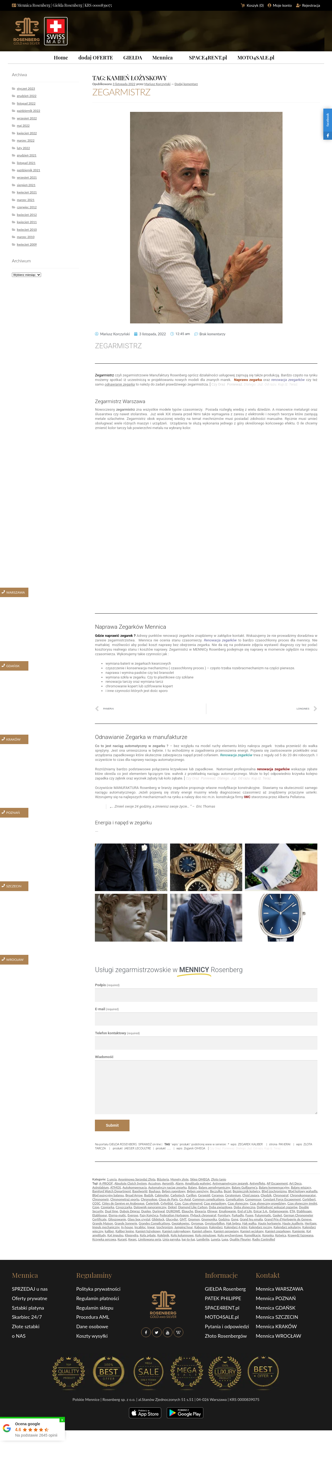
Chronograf (280, 1195)
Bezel (227, 1191)
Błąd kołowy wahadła (302, 1191)
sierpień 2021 (26, 185)
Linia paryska (171, 1239)
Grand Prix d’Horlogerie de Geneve (288, 1219)
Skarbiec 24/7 (27, 1317)
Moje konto (282, 5)
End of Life (245, 1211)
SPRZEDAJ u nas (30, 1289)
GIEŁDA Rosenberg (225, 1289)
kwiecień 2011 (27, 222)
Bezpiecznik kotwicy (246, 1191)
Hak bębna (233, 1223)
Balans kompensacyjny (274, 1187)
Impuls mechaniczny (105, 1227)
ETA (292, 1211)
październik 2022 (28, 110)
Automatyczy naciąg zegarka (167, 1187)
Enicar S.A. (261, 1211)
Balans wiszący (301, 1187)
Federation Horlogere (174, 1215)
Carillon (191, 1195)
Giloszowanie (117, 1219)
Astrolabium (100, 1187)
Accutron (154, 1183)
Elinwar (212, 1211)
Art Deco (295, 1183)
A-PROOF (106, 1183)
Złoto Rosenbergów (226, 1336)
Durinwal (158, 1211)
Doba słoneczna (244, 1207)
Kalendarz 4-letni (235, 1227)
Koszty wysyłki (92, 1336)
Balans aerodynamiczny (214, 1187)
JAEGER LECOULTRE (137, 1148)
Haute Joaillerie (292, 1223)
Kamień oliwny (202, 1231)
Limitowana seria (149, 1239)
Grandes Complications (154, 1223)
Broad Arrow (134, 1195)
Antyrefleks (257, 1183)
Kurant (122, 1239)
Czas (178, 1203)
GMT (183, 1219)
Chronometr (100, 1199)
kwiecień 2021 (27, 192)
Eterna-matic (117, 1215)
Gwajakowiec (180, 1223)
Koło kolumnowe (182, 1235)
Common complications (208, 1199)
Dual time (111, 1211)
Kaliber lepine (124, 1231)
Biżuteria (163, 1179)
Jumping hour (183, 1227)
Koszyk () (255, 5)
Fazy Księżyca (149, 1215)
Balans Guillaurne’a (244, 1187)
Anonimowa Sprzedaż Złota (136, 1179)
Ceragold (204, 1195)
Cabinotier (162, 1195)
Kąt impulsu (115, 1235)
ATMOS (115, 1187)
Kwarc (132, 1239)
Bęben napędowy (173, 1191)
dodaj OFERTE (95, 57)
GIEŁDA (132, 57)
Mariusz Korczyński (157, 84)
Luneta (215, 1239)
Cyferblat (167, 1203)
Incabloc (140, 1227)
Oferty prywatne (29, 1298)
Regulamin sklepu (94, 1308)
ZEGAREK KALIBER (250, 1144)
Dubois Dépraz (129, 1211)
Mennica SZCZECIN (277, 1317)
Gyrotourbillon (215, 1223)
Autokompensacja (134, 1187)
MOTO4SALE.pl (255, 57)
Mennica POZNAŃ (276, 1298)
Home (61, 57)
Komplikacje (252, 1235)
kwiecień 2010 (27, 229)
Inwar (151, 1227)
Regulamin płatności (97, 1298)
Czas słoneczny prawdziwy (268, 1203)
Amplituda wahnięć (198, 1183)
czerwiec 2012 (26, 207)
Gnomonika (209, 1219)
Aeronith (168, 1183)
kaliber (109, 1231)
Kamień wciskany (252, 1231)
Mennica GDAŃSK (276, 1308)
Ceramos (218, 1195)
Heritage (310, 1223)
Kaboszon (201, 1227)
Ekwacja (200, 1211)
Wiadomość (104, 1057)
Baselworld (139, 1191)
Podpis (107, 985)
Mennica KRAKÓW (276, 1326)
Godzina (224, 1219)
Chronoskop (149, 1199)
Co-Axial (185, 1199)
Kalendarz (216, 1227)
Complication (235, 1199)
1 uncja (112, 1179)
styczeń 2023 (26, 88)
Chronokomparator (303, 1195)
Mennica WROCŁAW (278, 1336)
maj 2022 (23, 125)
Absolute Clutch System (130, 1183)
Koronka (268, 1235)
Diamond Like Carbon (192, 1207)
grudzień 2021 (26, 155)
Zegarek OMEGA (194, 1148)
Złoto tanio (218, 1179)
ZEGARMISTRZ (121, 91)
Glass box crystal (139, 1219)
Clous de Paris (168, 1199)
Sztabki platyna (28, 1308)
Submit (112, 1125)
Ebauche (187, 1211)
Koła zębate (148, 1235)
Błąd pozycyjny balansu (108, 1195)
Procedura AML (92, 1317)
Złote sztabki (25, 1326)
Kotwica (280, 1235)
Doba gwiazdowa (220, 1207)
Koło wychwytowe (230, 1235)
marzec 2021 (25, 200)
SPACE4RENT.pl (208, 57)
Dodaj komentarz (186, 84)
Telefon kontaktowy (117, 1033)
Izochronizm (165, 1227)
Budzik (148, 1195)
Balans (192, 1187)
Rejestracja (311, 5)
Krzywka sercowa (104, 1239)
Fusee (249, 1215)
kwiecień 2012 (27, 214)
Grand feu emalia (251, 1219)
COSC (96, 1203)
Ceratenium (233, 1195)
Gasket (277, 1215)
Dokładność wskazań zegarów (277, 1207)
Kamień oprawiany (226, 1231)
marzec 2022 (25, 140)
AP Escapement (277, 1183)
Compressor (253, 1199)
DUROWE (173, 1211)
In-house (127, 1227)
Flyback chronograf (203, 1215)
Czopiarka (107, 1207)
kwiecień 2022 (27, 133)
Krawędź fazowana (300, 1235)
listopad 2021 (26, 163)
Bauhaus (154, 1191)
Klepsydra (131, 1235)
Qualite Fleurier (240, 1239)
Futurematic (263, 1215)
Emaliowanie (227, 1211)
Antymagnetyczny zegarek (230, 1183)
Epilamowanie (278, 1211)
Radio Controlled (263, 1239)
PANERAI (285, 1144)
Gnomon (194, 1219)
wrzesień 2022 (27, 118)
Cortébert (309, 1199)
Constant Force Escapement (282, 1199)
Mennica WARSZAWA (279, 1289)
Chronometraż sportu (124, 1199)
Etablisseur (99, 1215)
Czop (95, 1207)
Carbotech (178, 1195)
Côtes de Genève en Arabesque (123, 1203)
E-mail (107, 1009)
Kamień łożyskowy (148, 1231)
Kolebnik (163, 1235)
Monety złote (179, 1179)
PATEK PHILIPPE (223, 1298)
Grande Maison (102, 1223)
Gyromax (197, 1223)
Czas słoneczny (238, 1203)
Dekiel (172, 1207)
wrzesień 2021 (27, 177)
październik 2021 (28, 170)
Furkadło (238, 1215)
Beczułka (216, 1191)
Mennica (162, 57)
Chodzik (266, 1195)
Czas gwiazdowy (215, 1203)
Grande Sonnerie (125, 1223)
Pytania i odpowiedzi (227, 1326)
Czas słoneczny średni (302, 1203)
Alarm (179, 1183)
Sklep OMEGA (200, 1179)
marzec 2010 (25, 237)
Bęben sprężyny (198, 1191)
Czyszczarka (124, 1207)
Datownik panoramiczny (150, 1207)
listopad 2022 (26, 103)
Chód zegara (250, 1195)
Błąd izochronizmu (274, 1191)
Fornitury (224, 1215)
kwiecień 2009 (27, 244)
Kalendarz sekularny (287, 1227)
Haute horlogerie (269, 1223)
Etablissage (304, 1211)
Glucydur (172, 1219)
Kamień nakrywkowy (176, 1231)
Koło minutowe (205, 1235)
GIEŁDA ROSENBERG (123, 1144)
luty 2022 (23, 148)
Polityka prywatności (98, 1289)
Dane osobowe (92, 1326)
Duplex (146, 1211)
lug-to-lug (188, 1239)
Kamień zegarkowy (278, 1231)
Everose (133, 1215)
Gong (234, 1219)
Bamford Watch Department (111, 1191)
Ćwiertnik (152, 1203)
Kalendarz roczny (260, 1227)
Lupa (225, 1239)
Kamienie (298, 1231)
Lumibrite (203, 1239)
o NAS (19, 1336)
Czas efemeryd (192, 1203)
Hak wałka (249, 1223)
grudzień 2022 (26, 96)
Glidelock (158, 1219)
